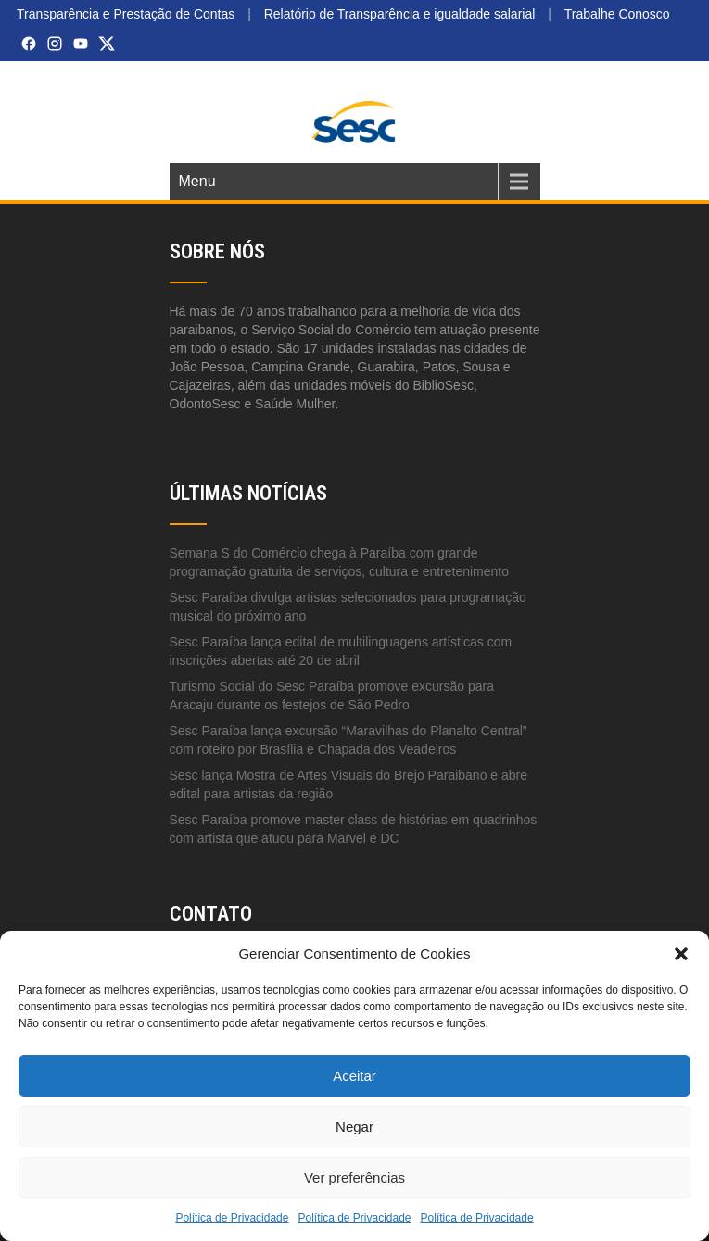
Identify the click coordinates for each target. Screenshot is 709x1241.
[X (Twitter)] (106, 43)
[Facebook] (28, 43)
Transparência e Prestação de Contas (125, 13)
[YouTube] (80, 43)
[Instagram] (54, 43)
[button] (681, 954)
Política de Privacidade (231, 1217)
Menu (197, 181)
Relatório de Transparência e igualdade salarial (400, 13)
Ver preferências (354, 1177)
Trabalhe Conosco (617, 13)
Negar (354, 1126)
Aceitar (354, 1076)
